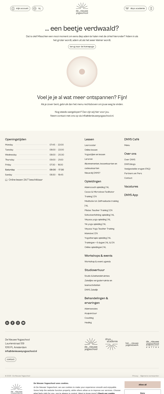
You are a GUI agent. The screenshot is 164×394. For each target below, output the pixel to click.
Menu (127, 145)
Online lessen (91, 150)
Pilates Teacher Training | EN (98, 210)
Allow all (143, 370)
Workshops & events (98, 256)
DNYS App (131, 195)
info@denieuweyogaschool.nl (97, 115)
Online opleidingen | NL (95, 247)
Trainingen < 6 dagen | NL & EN (99, 242)
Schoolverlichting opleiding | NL (99, 215)
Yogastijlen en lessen (95, 154)
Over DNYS (129, 159)
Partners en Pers (133, 173)
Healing (88, 322)
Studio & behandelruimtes (97, 276)
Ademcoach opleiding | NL (97, 187)
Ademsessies (91, 308)
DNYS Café (131, 139)
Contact (128, 178)
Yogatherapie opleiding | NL (98, 238)
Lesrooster (90, 145)
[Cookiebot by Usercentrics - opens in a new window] (16, 389)
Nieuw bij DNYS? (92, 173)
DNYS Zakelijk (91, 289)
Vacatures (131, 186)
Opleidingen (93, 181)
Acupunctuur (91, 313)
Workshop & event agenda (98, 261)
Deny (142, 378)
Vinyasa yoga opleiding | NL (98, 219)
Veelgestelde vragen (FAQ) (137, 168)
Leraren (89, 159)
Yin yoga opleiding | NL (95, 224)
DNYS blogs (130, 164)
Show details (39, 389)
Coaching (89, 318)
